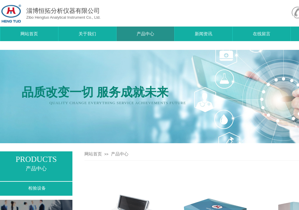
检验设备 (37, 188)
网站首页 (93, 154)
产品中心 (119, 154)
